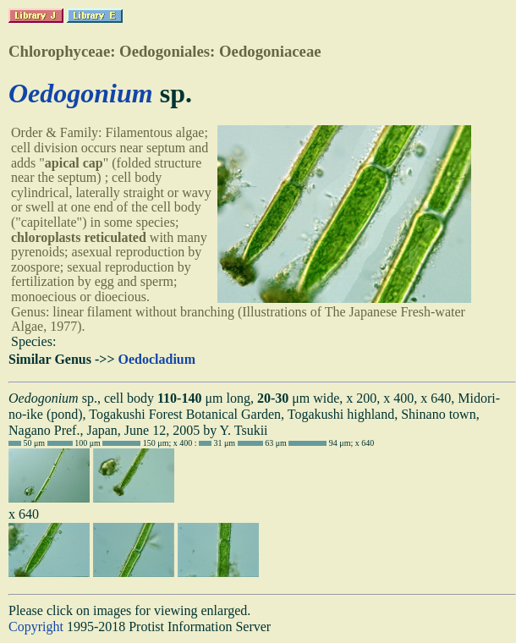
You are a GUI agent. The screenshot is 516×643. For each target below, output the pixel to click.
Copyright (35, 626)
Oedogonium (80, 93)
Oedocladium (157, 359)
